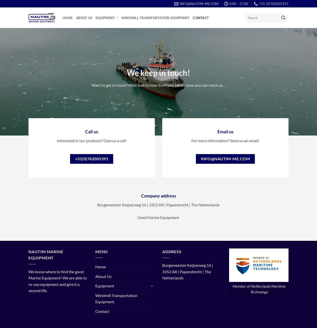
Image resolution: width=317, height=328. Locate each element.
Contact (201, 18)
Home (68, 18)
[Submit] (283, 18)
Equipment (107, 17)
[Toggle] (152, 286)
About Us (84, 18)
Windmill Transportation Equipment (155, 18)
